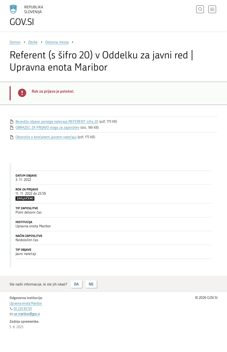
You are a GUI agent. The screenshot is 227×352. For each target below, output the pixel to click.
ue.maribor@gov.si (27, 314)
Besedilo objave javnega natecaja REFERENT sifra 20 (56, 121)
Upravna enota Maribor (26, 303)
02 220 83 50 (23, 309)
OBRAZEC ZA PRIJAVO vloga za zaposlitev (47, 127)
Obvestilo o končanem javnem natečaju (46, 137)
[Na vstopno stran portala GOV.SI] (33, 15)
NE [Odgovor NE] (91, 284)
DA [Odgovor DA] (76, 284)
